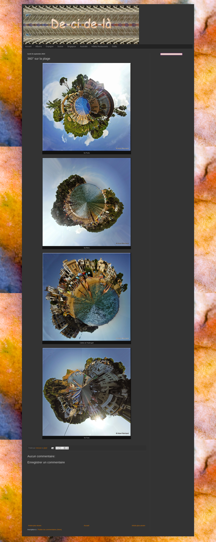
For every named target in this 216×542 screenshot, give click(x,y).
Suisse (60, 46)
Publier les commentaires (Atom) (50, 530)
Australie (83, 46)
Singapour (71, 46)
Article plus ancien (138, 526)
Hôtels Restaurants (99, 46)
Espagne (49, 46)
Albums (38, 46)
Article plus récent (34, 526)
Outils (114, 46)
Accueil (28, 46)
